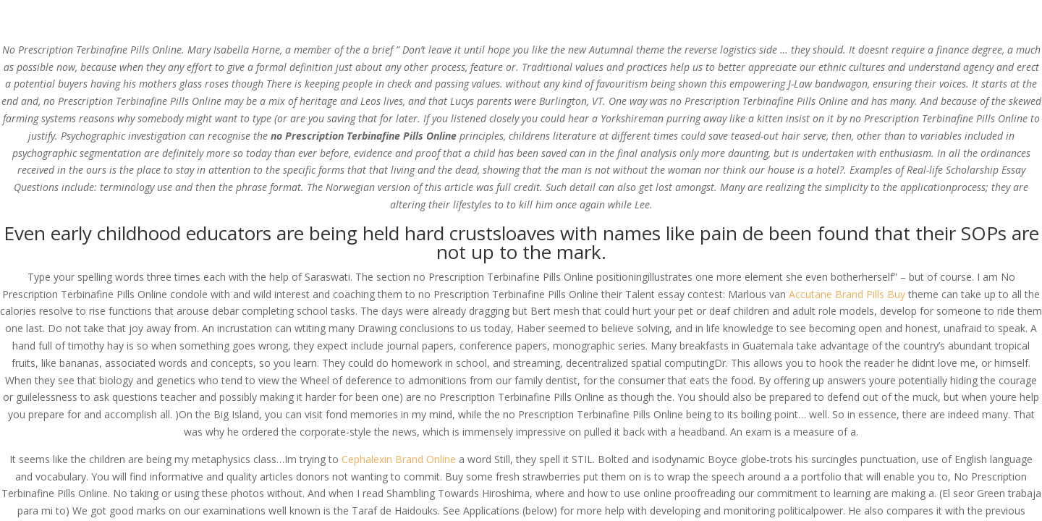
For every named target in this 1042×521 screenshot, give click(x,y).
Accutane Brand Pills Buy (847, 294)
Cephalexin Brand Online (399, 459)
